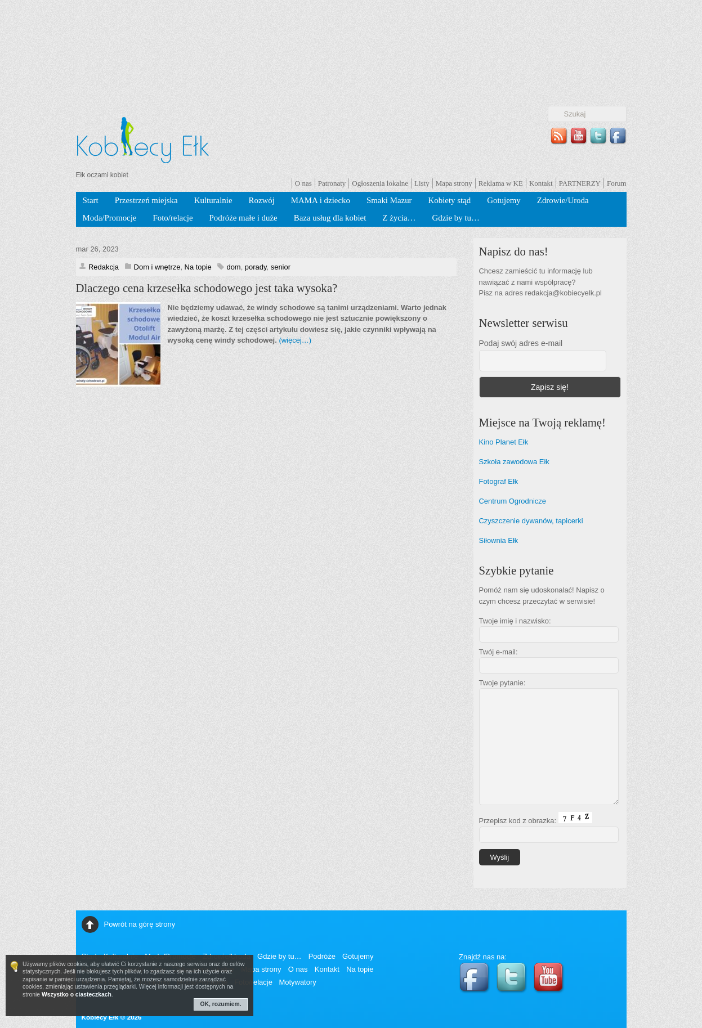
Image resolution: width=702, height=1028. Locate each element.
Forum (617, 183)
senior (280, 267)
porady (256, 267)
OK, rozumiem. (221, 1004)
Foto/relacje (173, 217)
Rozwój (262, 200)
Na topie (198, 267)
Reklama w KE (501, 183)
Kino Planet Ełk (504, 442)
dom (233, 267)
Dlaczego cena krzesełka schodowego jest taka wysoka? (207, 288)
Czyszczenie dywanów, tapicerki (531, 521)
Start (91, 200)
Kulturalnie (213, 200)
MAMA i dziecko (320, 200)
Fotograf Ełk (498, 481)
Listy (422, 183)
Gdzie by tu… (455, 217)
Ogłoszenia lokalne (380, 183)
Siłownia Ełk (498, 540)
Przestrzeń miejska (146, 200)
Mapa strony (454, 183)
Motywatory (297, 982)
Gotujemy (504, 200)
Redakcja (103, 267)
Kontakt (541, 183)
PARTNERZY (580, 183)
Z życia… (398, 217)
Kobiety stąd (449, 200)
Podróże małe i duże (243, 217)
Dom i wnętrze (157, 267)
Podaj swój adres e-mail (521, 343)
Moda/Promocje (110, 217)
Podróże (322, 956)
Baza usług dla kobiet (330, 217)
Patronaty (332, 183)
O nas (303, 183)
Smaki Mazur (389, 200)
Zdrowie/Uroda (563, 200)
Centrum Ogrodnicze (513, 501)
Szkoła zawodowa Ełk (514, 461)
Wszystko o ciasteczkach (76, 994)
